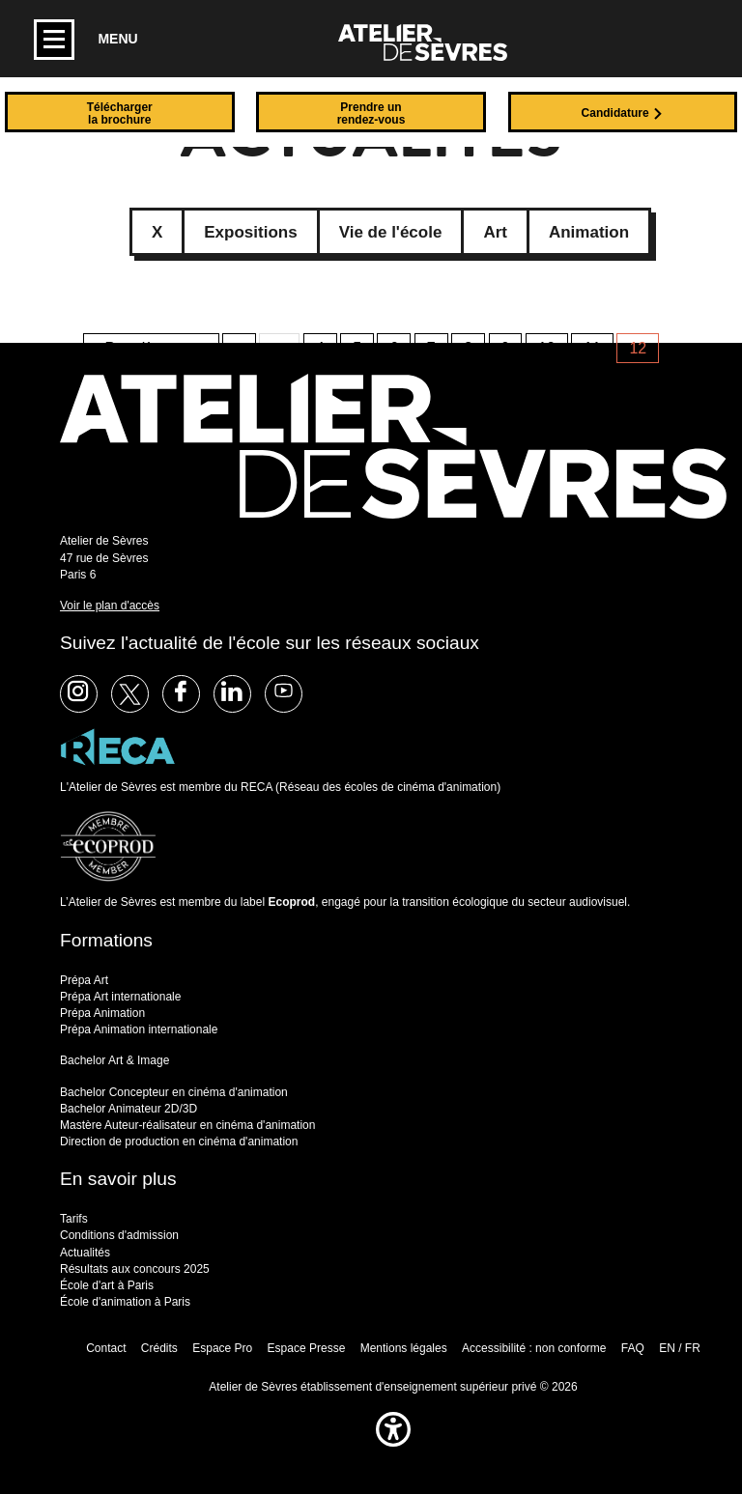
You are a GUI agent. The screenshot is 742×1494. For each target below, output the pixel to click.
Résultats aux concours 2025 (135, 1269)
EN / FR (679, 1348)
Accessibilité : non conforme (534, 1348)
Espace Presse (307, 1348)
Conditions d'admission (119, 1235)
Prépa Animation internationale (138, 1029)
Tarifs (74, 1219)
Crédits (159, 1348)
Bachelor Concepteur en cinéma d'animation (174, 1092)
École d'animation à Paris (125, 1302)
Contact (106, 1348)
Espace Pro (222, 1348)
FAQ (632, 1348)
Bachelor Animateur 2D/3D (128, 1108)
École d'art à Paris (107, 1285)
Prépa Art (84, 980)
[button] (393, 1451)
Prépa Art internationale (120, 996)
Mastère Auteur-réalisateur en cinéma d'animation (187, 1125)
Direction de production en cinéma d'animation (179, 1141)
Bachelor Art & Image (114, 1060)
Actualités (85, 1252)
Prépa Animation (102, 1013)
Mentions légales (403, 1348)
